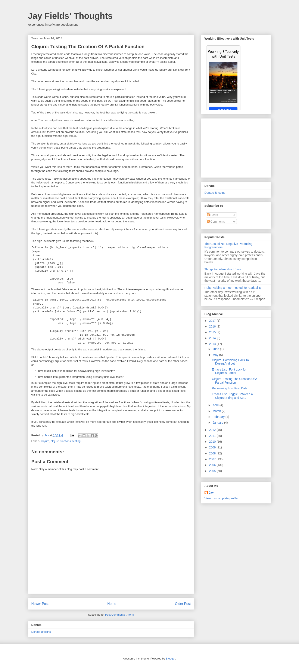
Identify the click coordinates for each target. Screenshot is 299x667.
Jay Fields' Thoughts (70, 16)
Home (111, 604)
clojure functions (61, 441)
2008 (213, 453)
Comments (216, 221)
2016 (213, 326)
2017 (213, 320)
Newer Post (40, 604)
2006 (213, 465)
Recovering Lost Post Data (229, 388)
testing (76, 441)
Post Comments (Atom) (119, 614)
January (218, 422)
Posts (212, 215)
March (217, 411)
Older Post (183, 604)
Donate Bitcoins (41, 631)
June (216, 349)
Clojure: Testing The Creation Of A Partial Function (234, 380)
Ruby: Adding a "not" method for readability (233, 287)
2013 (213, 344)
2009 (213, 447)
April (216, 405)
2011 (213, 436)
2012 (213, 430)
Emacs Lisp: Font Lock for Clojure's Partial (229, 371)
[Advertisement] (111, 580)
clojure (45, 441)
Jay (47, 435)
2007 (213, 459)
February (219, 416)
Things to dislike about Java (223, 269)
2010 (213, 441)
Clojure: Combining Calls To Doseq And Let (230, 361)
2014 (213, 338)
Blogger (170, 658)
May (216, 355)
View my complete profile (221, 498)
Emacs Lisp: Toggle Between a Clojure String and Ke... (232, 395)
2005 (213, 471)
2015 (213, 332)
